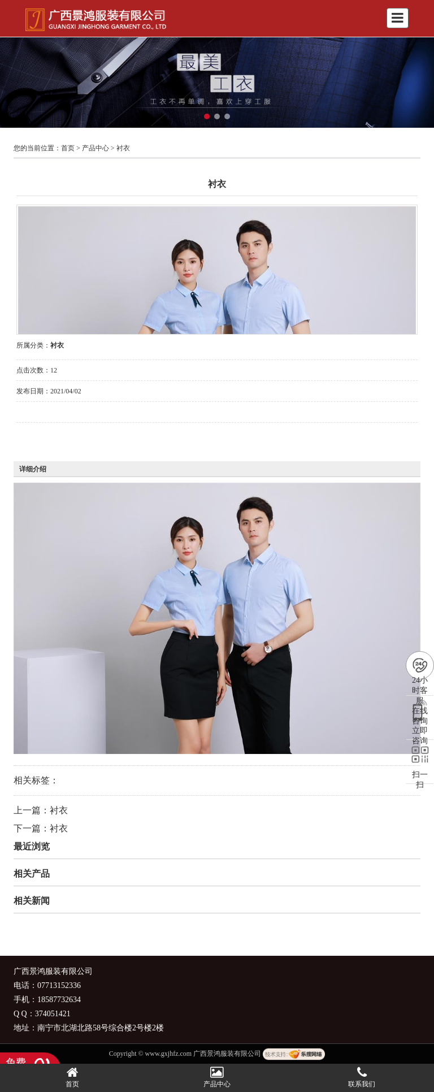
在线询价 (48, 438)
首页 (68, 148)
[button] (207, 116)
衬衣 (123, 148)
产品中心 (95, 148)
